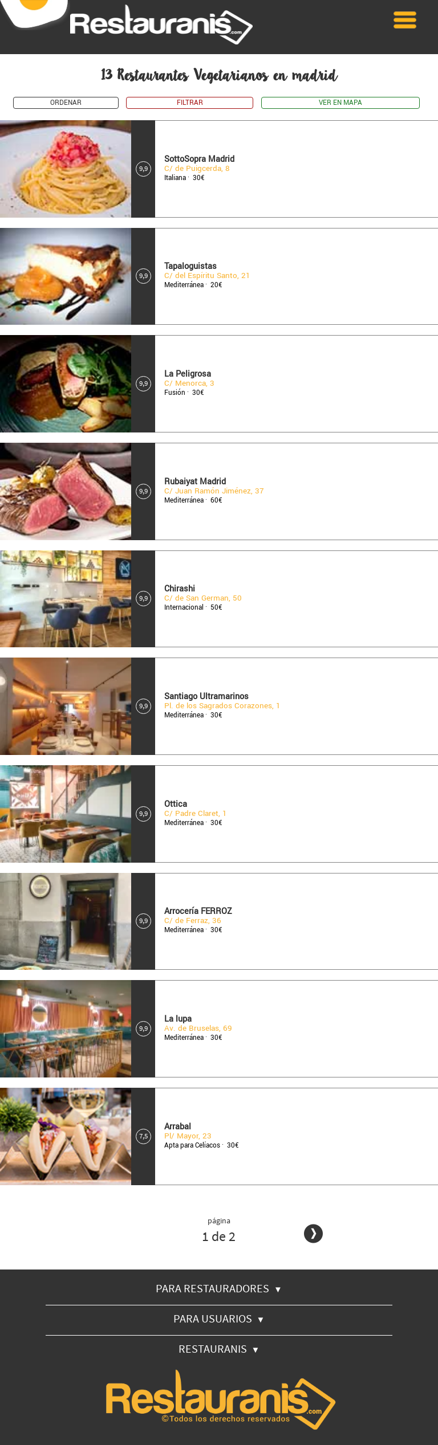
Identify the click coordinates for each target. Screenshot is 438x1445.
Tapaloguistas (190, 266)
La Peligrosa (187, 374)
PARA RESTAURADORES (219, 1288)
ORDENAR (66, 103)
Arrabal (177, 1127)
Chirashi (179, 589)
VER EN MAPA (340, 103)
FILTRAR (190, 103)
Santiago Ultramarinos (206, 697)
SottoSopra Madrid (199, 159)
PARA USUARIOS (219, 1318)
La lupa (178, 1019)
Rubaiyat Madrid (195, 482)
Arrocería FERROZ (198, 911)
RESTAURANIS (219, 1348)
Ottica (175, 804)
